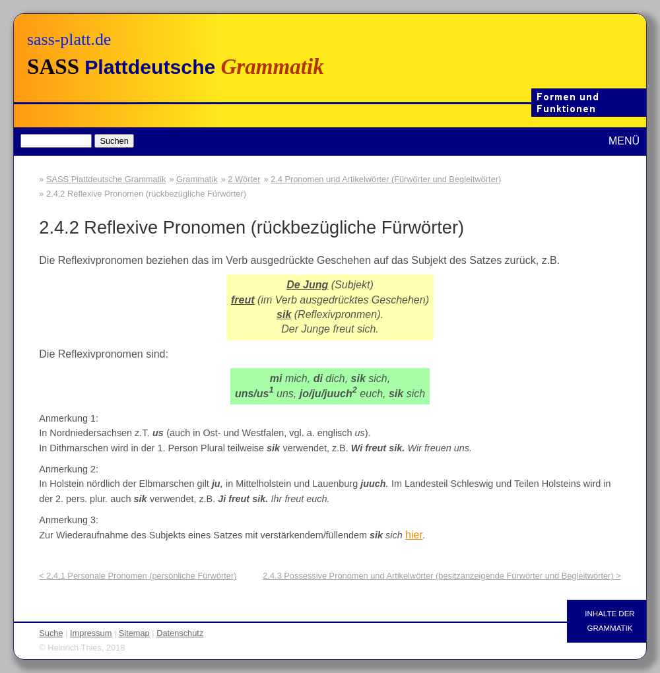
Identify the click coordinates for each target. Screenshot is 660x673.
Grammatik (197, 179)
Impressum (91, 633)
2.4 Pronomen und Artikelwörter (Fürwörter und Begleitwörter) (386, 179)
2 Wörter (244, 179)
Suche (51, 633)
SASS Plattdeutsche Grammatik (106, 179)
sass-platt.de (69, 39)
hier (414, 534)
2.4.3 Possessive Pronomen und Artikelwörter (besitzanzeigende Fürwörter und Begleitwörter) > (441, 576)
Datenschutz (179, 633)
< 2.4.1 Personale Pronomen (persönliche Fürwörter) (137, 576)
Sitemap (134, 633)
